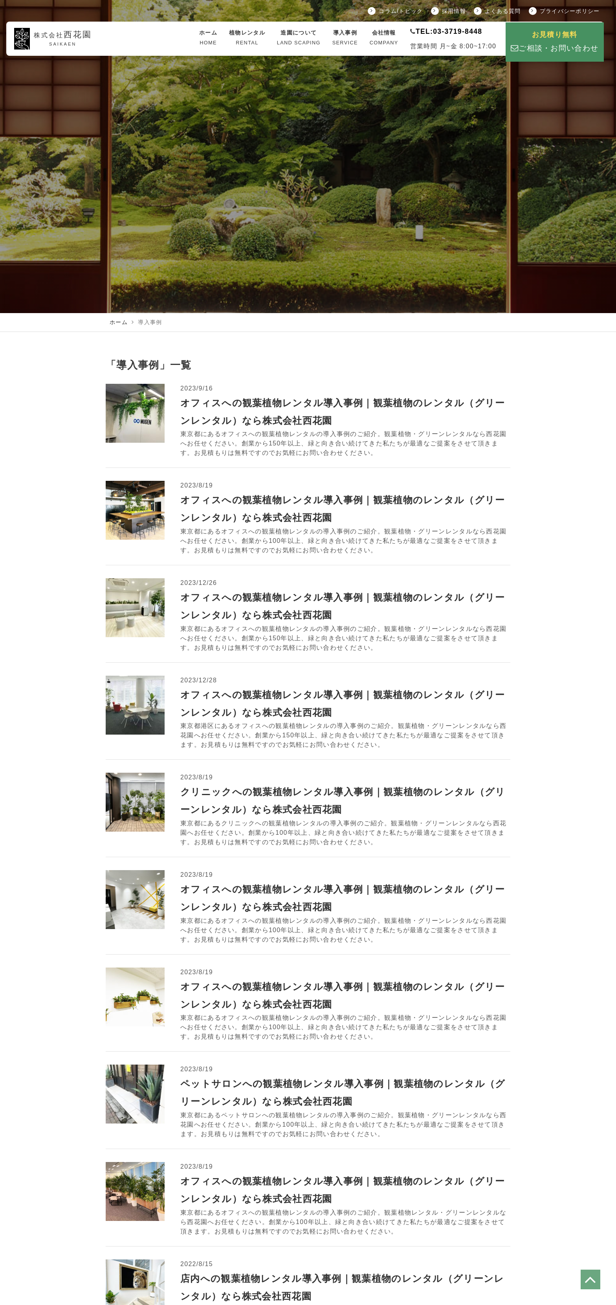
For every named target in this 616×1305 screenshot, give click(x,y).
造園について (299, 38)
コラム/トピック (395, 11)
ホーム (208, 38)
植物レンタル (247, 38)
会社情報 (384, 38)
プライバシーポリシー (564, 11)
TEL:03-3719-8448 (449, 31)
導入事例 (345, 38)
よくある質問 (497, 11)
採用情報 (448, 11)
